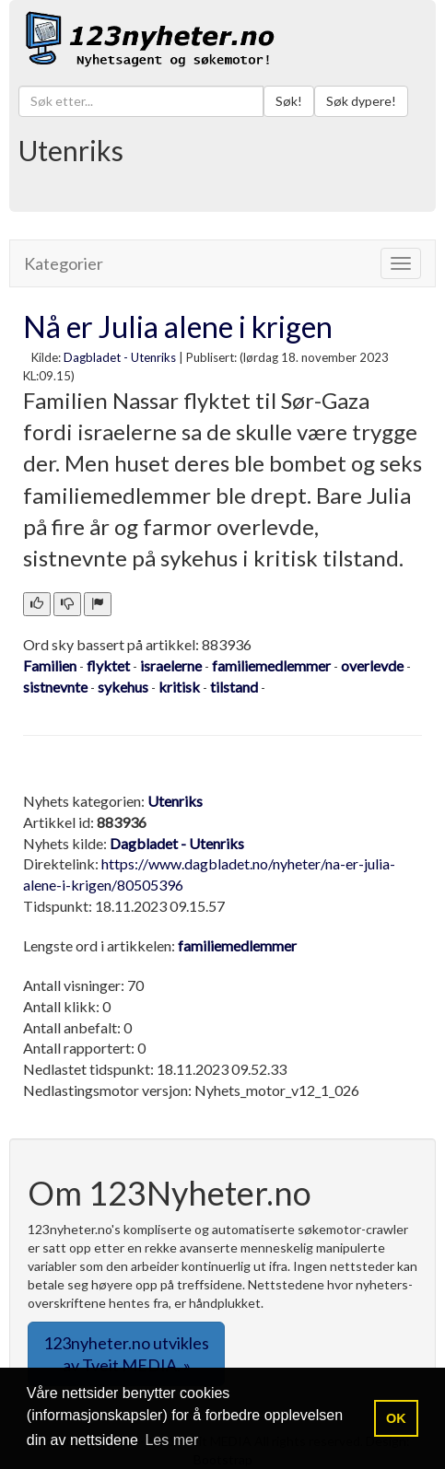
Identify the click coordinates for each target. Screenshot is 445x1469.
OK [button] (396, 1418)
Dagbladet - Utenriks (120, 357)
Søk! (288, 101)
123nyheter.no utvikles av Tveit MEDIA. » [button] (126, 1354)
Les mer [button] (171, 1440)
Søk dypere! (361, 101)
